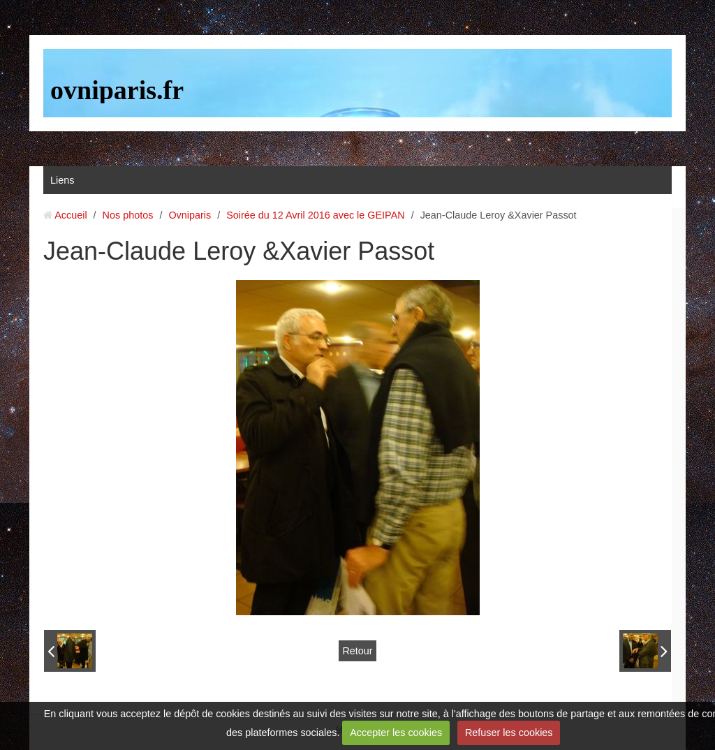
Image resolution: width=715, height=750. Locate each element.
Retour (357, 650)
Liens (62, 180)
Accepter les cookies (396, 732)
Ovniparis (189, 215)
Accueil (70, 215)
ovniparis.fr (117, 90)
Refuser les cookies (509, 732)
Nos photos (128, 215)
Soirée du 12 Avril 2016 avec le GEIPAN (315, 215)
